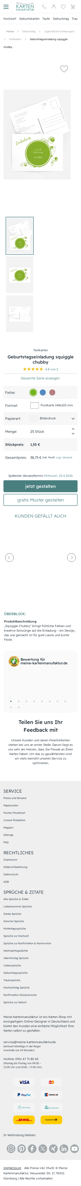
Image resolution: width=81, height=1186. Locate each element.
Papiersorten (10, 805)
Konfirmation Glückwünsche (20, 995)
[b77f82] (52, 392)
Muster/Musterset (14, 812)
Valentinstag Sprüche (16, 958)
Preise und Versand (14, 798)
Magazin (8, 827)
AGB (6, 881)
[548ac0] (43, 392)
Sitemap (8, 834)
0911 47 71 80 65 (26, 1059)
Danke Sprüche (12, 913)
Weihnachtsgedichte (15, 950)
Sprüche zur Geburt (14, 1002)
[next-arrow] (71, 567)
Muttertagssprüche (14, 928)
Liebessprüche (12, 965)
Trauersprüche (11, 980)
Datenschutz (10, 874)
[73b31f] (33, 392)
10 (18, 707)
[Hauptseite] (25, 6)
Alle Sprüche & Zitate (16, 899)
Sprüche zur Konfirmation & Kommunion (27, 943)
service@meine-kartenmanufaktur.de (29, 1042)
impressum (12, 1168)
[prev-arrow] (9, 567)
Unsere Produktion (14, 820)
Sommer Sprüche (13, 921)
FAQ (5, 842)
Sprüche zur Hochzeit (16, 936)
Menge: (11, 431)
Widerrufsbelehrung (15, 867)
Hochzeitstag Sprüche (16, 987)
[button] (64, 68)
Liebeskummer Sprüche (17, 906)
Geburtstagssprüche (15, 972)
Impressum (10, 859)
